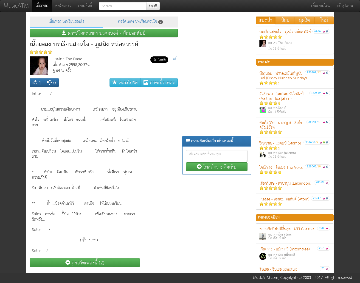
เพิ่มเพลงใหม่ (320, 5)
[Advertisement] (159, 158)
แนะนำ (265, 20)
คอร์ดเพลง (63, 5)
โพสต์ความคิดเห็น (216, 167)
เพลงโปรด (125, 82)
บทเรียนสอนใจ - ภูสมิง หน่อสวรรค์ (294, 40)
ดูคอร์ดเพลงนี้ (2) (84, 262)
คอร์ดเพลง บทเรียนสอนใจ (140, 21)
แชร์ (174, 59)
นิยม (285, 20)
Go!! (153, 6)
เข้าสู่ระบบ (345, 5)
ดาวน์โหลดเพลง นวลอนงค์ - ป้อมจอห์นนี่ (104, 33)
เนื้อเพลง (44, 5)
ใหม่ (324, 20)
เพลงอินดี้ (85, 5)
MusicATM (16, 5)
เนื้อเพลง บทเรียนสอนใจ (66, 21)
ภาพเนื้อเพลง (159, 82)
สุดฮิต (304, 20)
